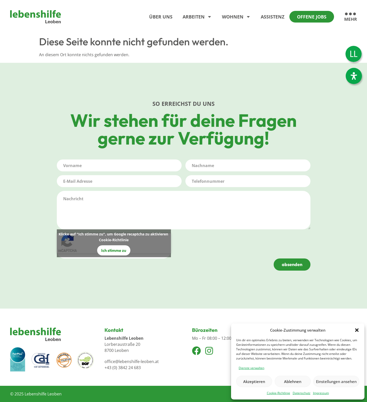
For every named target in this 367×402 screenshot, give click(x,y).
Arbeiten (197, 17)
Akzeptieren (254, 381)
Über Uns (160, 17)
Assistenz (272, 17)
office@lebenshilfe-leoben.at (131, 361)
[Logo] (35, 16)
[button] (356, 330)
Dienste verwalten (251, 368)
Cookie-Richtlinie (278, 393)
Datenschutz (301, 393)
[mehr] (350, 17)
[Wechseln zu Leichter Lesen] (353, 54)
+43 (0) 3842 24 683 (122, 367)
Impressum (321, 393)
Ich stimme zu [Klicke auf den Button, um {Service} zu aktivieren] (113, 250)
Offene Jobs (311, 17)
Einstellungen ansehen (336, 381)
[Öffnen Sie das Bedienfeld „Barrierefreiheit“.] (354, 76)
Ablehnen (292, 381)
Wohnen (236, 17)
